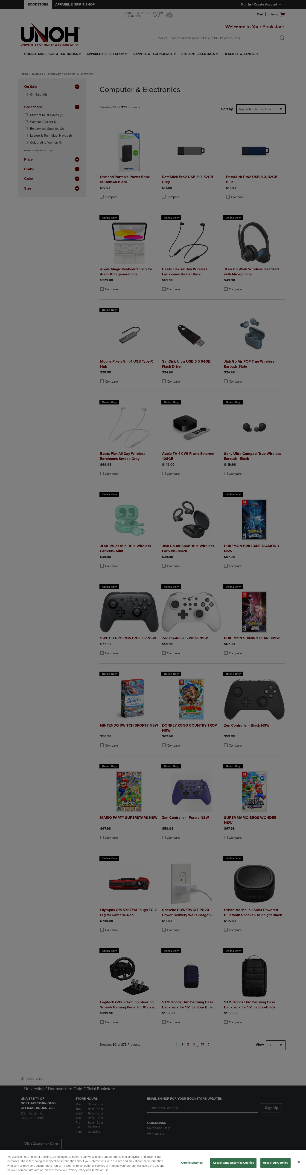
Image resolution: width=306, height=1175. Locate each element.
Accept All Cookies (275, 1163)
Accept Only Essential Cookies (233, 1163)
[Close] (299, 1162)
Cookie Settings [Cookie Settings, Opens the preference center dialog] (192, 1163)
